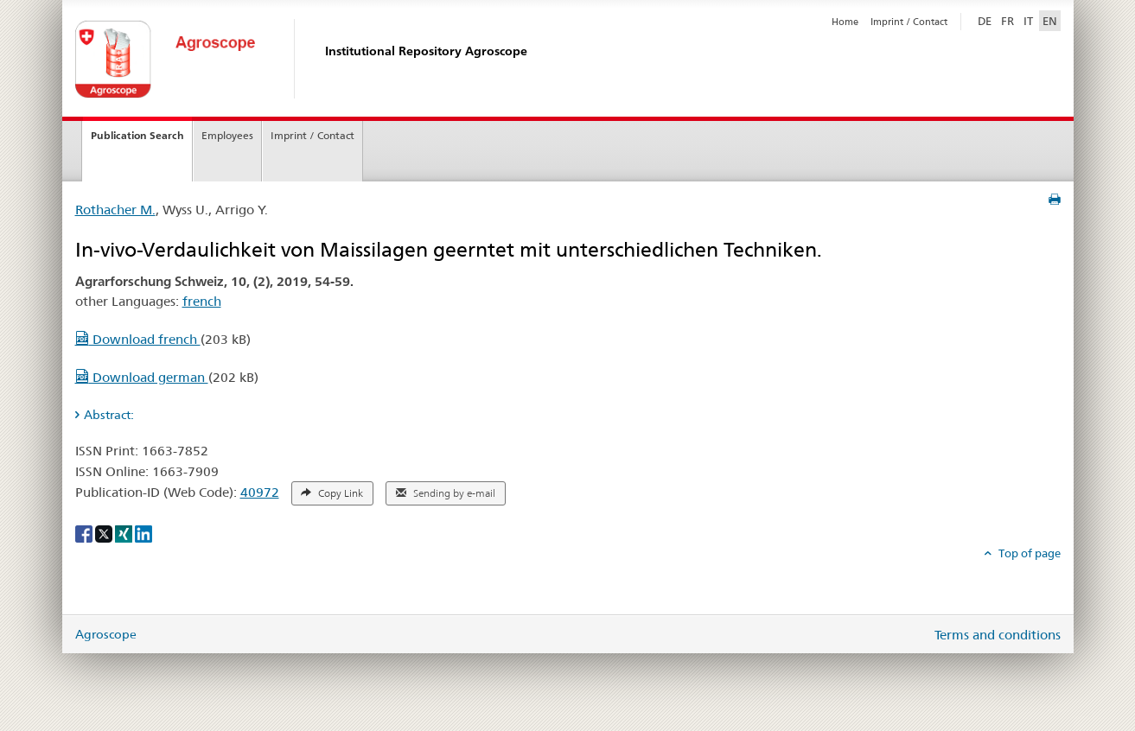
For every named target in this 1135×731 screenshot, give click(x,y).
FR (1007, 21)
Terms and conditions (997, 634)
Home (845, 22)
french (201, 301)
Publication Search (137, 135)
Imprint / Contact (908, 22)
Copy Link (332, 493)
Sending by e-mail (445, 493)
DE (986, 20)
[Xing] (125, 533)
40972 (259, 492)
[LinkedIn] (143, 533)
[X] (105, 533)
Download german (141, 377)
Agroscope (106, 634)
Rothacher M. (115, 209)
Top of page (1028, 553)
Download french (138, 339)
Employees (227, 135)
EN (1050, 21)
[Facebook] (85, 533)
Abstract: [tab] (109, 415)
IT (1028, 21)
